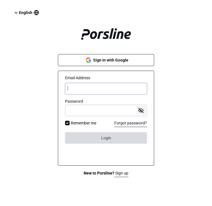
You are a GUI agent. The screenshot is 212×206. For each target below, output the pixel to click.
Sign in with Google (106, 60)
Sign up (121, 173)
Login (106, 138)
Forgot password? (130, 123)
